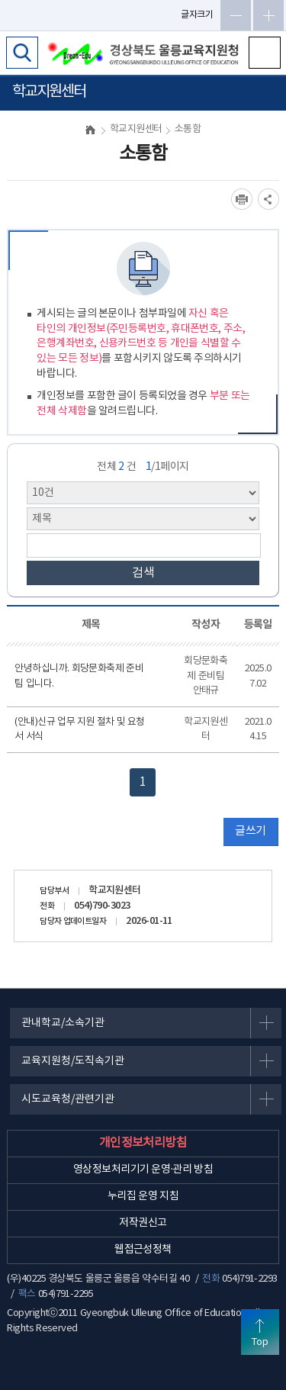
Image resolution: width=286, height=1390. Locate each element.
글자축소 (235, 15)
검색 (143, 573)
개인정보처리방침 (143, 1143)
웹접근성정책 (143, 1250)
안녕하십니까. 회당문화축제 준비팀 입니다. (78, 676)
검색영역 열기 (22, 53)
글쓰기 (250, 831)
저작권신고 (142, 1223)
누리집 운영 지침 (143, 1196)
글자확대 (268, 15)
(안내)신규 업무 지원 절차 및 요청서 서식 (79, 729)
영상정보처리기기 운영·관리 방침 (143, 1169)
